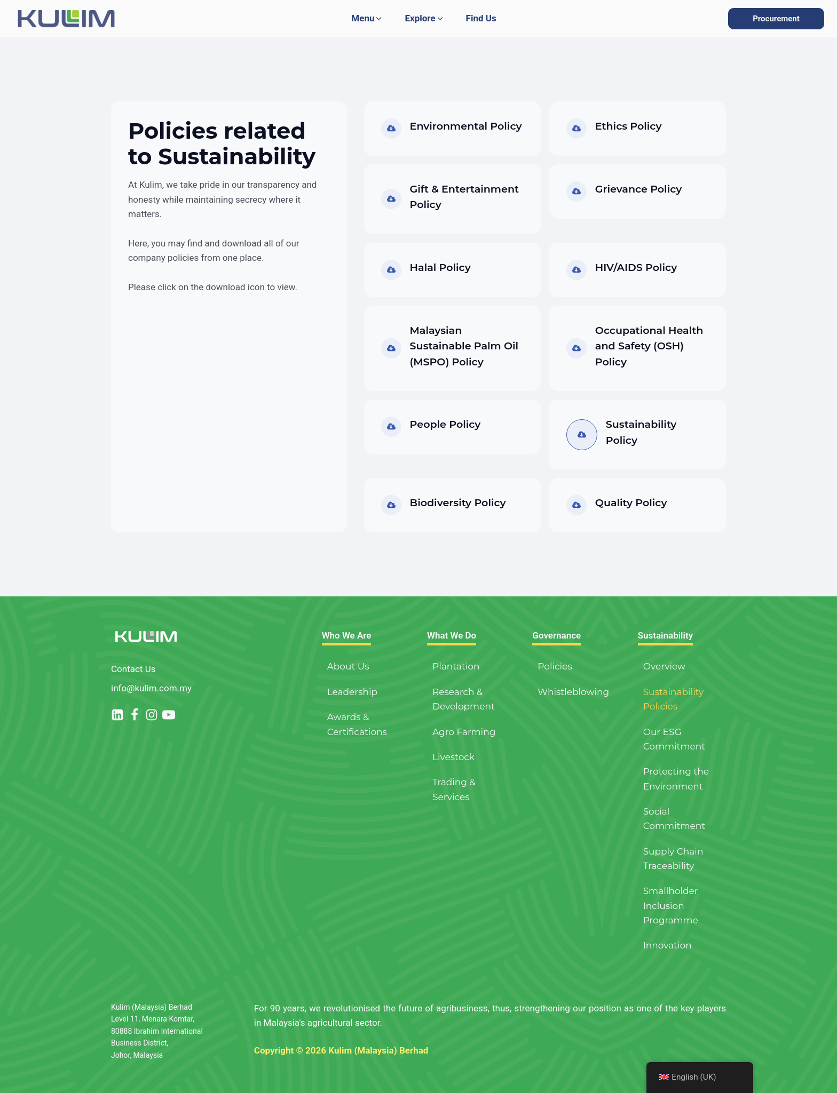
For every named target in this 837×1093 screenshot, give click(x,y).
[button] (367, 18)
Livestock (453, 757)
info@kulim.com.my (151, 688)
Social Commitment (674, 818)
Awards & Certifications (357, 724)
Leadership (352, 692)
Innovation (667, 945)
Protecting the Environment (676, 778)
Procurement (776, 18)
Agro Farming (463, 732)
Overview (664, 666)
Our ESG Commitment (674, 739)
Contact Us (133, 669)
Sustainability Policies (673, 699)
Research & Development (463, 699)
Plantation (456, 666)
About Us (348, 666)
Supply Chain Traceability (673, 858)
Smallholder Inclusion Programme (670, 905)
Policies (555, 666)
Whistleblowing (573, 692)
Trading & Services (454, 789)
